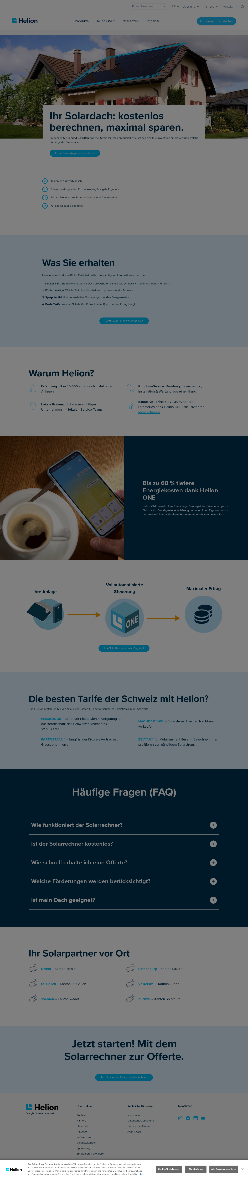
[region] (124, 1169)
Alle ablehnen (196, 1169)
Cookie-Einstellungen (169, 1169)
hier (141, 1174)
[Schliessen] (242, 1169)
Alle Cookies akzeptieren (223, 1169)
